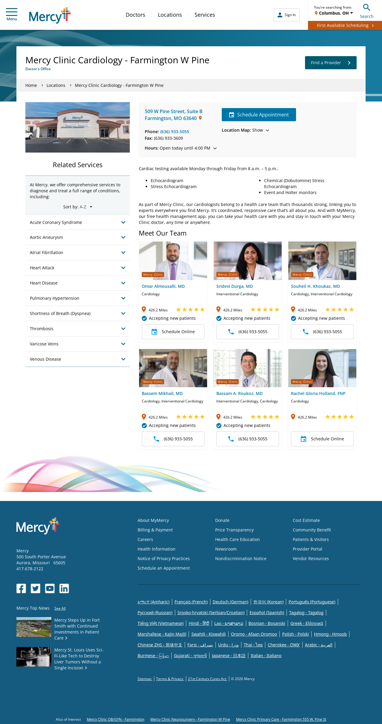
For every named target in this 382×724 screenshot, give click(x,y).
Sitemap (145, 678)
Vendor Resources (311, 558)
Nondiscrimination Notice (241, 558)
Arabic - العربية (318, 645)
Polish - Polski (295, 634)
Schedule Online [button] (173, 332)
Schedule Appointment (259, 114)
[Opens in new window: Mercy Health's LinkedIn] (64, 588)
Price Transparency (234, 530)
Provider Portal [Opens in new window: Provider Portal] (307, 549)
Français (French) (191, 602)
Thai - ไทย (253, 645)
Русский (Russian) (155, 612)
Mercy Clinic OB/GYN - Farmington (115, 719)
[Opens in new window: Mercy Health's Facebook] (21, 588)
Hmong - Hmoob (330, 634)
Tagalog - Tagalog (306, 612)
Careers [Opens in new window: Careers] (145, 539)
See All (60, 608)
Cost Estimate (306, 520)
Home (31, 85)
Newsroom (226, 549)
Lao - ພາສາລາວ (228, 623)
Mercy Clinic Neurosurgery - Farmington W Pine (190, 719)
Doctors (135, 14)
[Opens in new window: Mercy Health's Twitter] (35, 588)
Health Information (156, 549)
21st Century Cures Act (207, 678)
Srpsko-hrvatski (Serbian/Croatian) (211, 612)
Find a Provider (331, 63)
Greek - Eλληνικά (306, 623)
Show (245, 130)
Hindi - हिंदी (199, 623)
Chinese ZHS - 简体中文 (160, 645)
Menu (11, 14)
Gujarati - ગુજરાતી (190, 655)
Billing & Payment (155, 530)
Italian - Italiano (266, 655)
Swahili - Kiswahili (208, 634)
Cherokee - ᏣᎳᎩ (284, 645)
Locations (170, 14)
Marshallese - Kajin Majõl (162, 634)
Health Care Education (237, 539)
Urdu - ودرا (228, 645)
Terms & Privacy (170, 678)
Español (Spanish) (266, 612)
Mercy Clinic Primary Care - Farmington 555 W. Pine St (281, 719)
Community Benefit (312, 530)
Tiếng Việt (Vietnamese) (161, 623)
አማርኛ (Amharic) (154, 602)
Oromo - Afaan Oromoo (254, 634)
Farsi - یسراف (200, 645)
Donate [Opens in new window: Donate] (222, 520)
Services (205, 14)
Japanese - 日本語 (229, 655)
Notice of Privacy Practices (164, 558)
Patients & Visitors (311, 539)
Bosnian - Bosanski (267, 623)
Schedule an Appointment (164, 568)
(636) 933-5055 (174, 131)
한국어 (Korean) (268, 602)
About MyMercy (153, 520)
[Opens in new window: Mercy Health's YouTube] (50, 588)
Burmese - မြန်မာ (153, 655)
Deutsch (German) (230, 602)
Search (367, 10)
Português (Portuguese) (312, 602)
